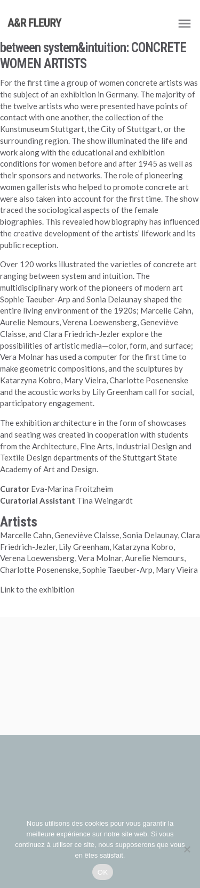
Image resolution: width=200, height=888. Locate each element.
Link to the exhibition (37, 589)
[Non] (186, 849)
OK (103, 872)
